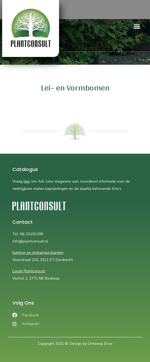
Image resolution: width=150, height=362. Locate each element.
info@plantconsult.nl (30, 241)
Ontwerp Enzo (100, 343)
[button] (136, 26)
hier (27, 181)
